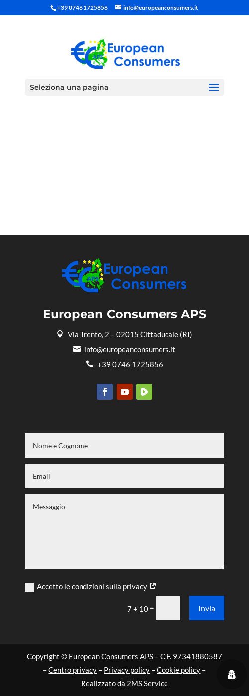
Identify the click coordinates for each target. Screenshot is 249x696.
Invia (206, 608)
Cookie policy (178, 669)
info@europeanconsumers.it (124, 349)
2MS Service (147, 683)
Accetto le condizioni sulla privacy (91, 587)
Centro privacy (72, 669)
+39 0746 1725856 (124, 364)
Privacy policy (127, 669)
